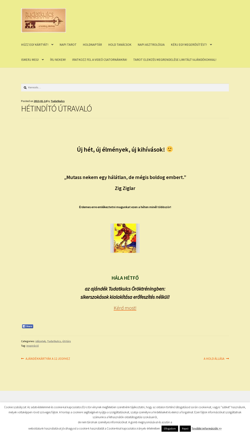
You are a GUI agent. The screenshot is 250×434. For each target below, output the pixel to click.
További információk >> (206, 428)
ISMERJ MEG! (30, 60)
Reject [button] (185, 428)
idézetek (40, 341)
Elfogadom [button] (170, 428)
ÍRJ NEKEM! (58, 60)
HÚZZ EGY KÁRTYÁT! (34, 45)
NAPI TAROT (68, 45)
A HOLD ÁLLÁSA (214, 358)
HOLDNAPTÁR (92, 45)
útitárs (66, 341)
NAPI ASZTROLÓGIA (151, 45)
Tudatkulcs (58, 101)
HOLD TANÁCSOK (119, 45)
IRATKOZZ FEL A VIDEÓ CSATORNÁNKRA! (99, 60)
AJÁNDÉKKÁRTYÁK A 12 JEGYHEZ (47, 358)
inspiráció (32, 345)
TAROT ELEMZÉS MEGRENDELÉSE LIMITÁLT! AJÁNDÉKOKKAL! (174, 60)
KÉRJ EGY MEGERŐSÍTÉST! (189, 45)
